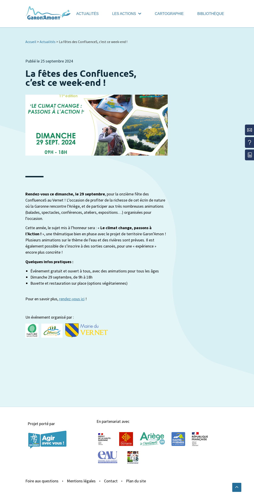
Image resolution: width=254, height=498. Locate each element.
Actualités (87, 14)
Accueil (30, 41)
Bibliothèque (210, 14)
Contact (111, 481)
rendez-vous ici (72, 298)
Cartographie (169, 14)
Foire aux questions (41, 481)
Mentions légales (81, 481)
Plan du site (136, 481)
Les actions (126, 14)
